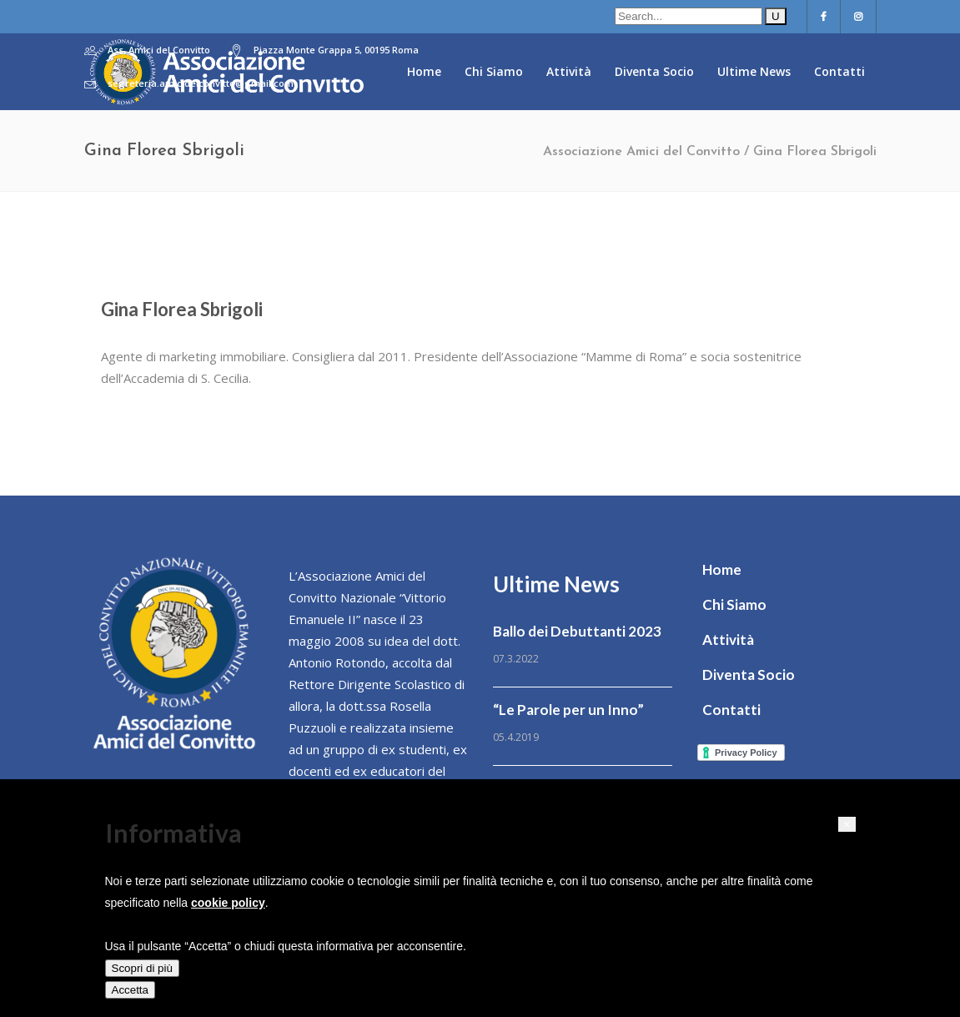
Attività (728, 639)
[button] (846, 824)
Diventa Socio (748, 674)
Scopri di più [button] (142, 968)
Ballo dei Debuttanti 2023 (577, 631)
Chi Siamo (734, 604)
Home (721, 569)
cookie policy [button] (228, 902)
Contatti (731, 709)
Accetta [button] (130, 990)
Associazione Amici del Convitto (641, 152)
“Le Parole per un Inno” (568, 709)
